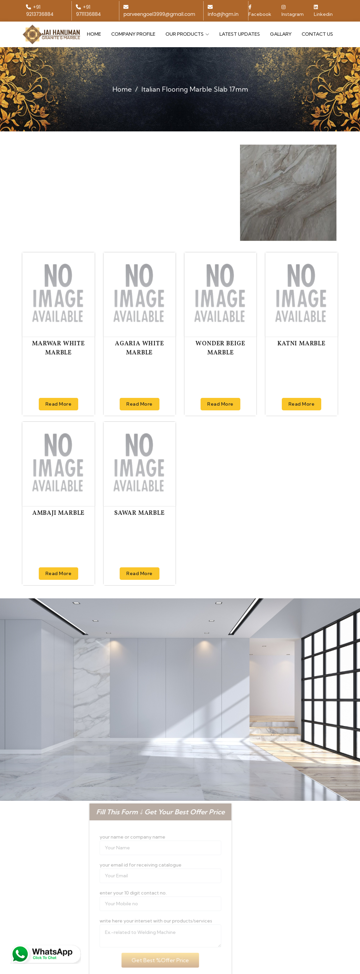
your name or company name (123, 837)
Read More (59, 404)
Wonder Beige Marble (220, 348)
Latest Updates (239, 34)
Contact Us (317, 34)
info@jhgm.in (223, 11)
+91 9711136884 (88, 11)
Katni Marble (301, 344)
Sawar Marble (139, 513)
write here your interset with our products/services (146, 921)
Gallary (281, 34)
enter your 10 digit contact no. (123, 893)
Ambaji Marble (58, 513)
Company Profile (133, 34)
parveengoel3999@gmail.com (159, 11)
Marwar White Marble (58, 348)
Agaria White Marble (139, 348)
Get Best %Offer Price (151, 960)
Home (94, 34)
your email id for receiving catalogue (131, 865)
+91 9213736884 (39, 11)
